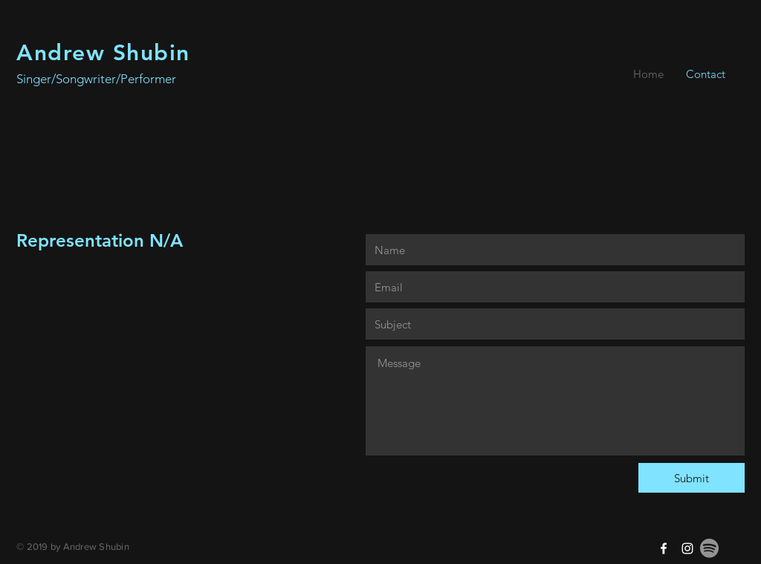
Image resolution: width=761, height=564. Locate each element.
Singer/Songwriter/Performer (96, 78)
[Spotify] (709, 548)
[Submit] (691, 478)
